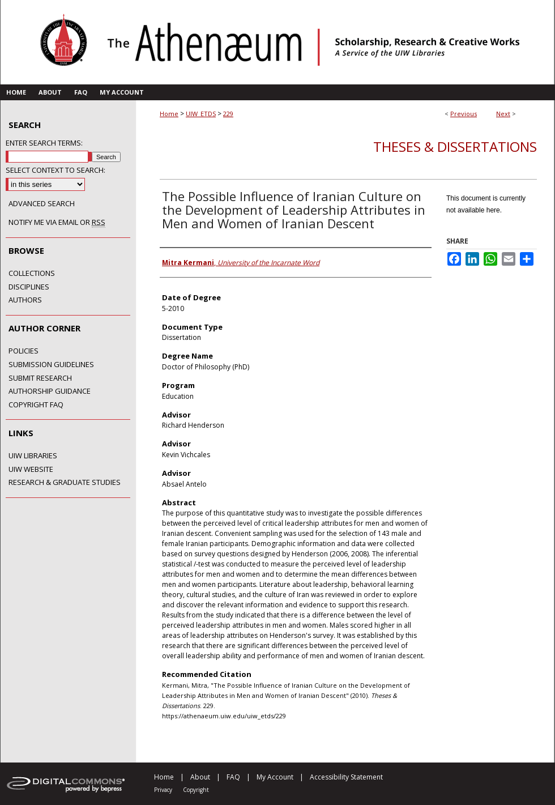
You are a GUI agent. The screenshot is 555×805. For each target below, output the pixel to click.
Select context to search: (55, 170)
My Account (275, 777)
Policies (23, 351)
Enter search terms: (44, 143)
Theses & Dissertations (455, 146)
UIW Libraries (32, 456)
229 (228, 113)
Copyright (196, 790)
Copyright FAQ (35, 405)
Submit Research (40, 378)
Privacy (163, 790)
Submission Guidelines (51, 364)
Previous (463, 113)
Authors (25, 300)
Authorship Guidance (49, 391)
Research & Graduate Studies (64, 482)
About (200, 777)
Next (503, 113)
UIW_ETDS (201, 113)
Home (169, 113)
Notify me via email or (56, 222)
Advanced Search (41, 203)
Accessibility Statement (346, 777)
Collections (31, 273)
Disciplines (28, 287)
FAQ (233, 777)
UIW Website (30, 469)
